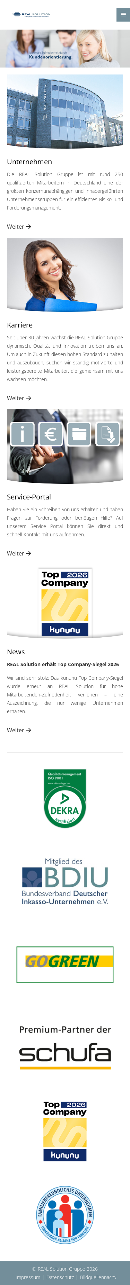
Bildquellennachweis (102, 1277)
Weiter (15, 226)
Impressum (28, 1277)
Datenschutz (60, 1277)
